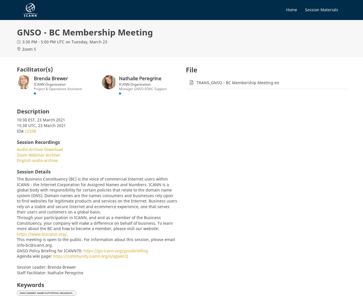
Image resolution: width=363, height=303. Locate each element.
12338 (30, 131)
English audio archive (37, 160)
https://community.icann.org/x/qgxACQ (90, 256)
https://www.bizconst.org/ (42, 234)
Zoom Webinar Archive (38, 155)
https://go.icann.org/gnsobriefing (115, 250)
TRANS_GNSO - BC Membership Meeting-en (238, 82)
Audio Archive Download (40, 149)
